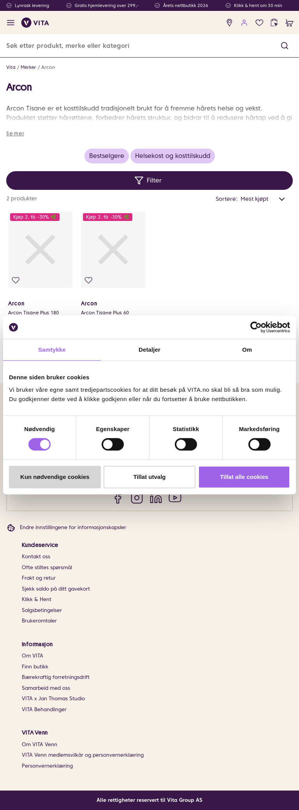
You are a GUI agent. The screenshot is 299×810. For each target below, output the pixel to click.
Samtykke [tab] (52, 349)
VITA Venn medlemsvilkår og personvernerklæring (83, 755)
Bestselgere (106, 156)
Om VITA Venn (39, 744)
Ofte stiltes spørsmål (47, 567)
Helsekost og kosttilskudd (172, 156)
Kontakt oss (36, 556)
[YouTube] (175, 497)
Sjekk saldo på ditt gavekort (56, 589)
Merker (28, 67)
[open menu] (10, 22)
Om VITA (32, 656)
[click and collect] (274, 22)
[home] (35, 22)
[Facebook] (117, 497)
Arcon (48, 67)
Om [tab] (247, 349)
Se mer (15, 133)
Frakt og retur (39, 578)
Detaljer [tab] (149, 349)
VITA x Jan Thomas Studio (53, 698)
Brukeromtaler (39, 621)
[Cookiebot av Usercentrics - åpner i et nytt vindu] (256, 327)
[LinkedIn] (156, 497)
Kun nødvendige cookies (55, 476)
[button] (284, 45)
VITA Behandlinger (44, 709)
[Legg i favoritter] (15, 280)
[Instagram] (136, 497)
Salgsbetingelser (42, 610)
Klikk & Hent (36, 599)
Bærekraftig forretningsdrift (56, 677)
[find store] (229, 22)
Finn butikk (35, 667)
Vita (11, 67)
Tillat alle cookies (244, 476)
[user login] (244, 22)
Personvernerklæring (47, 766)
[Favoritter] (259, 22)
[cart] (289, 22)
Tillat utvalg (149, 476)
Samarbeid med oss (46, 688)
